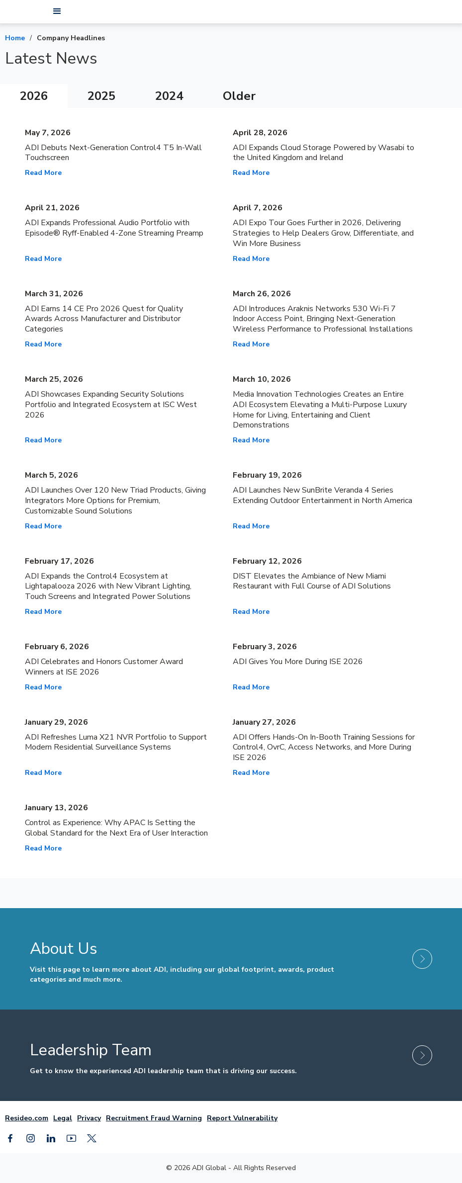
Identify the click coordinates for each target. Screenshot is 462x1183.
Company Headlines (71, 38)
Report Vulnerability (242, 1118)
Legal (62, 1118)
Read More (43, 172)
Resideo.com (26, 1118)
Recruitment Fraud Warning (154, 1118)
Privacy (89, 1118)
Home (15, 38)
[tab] (34, 96)
